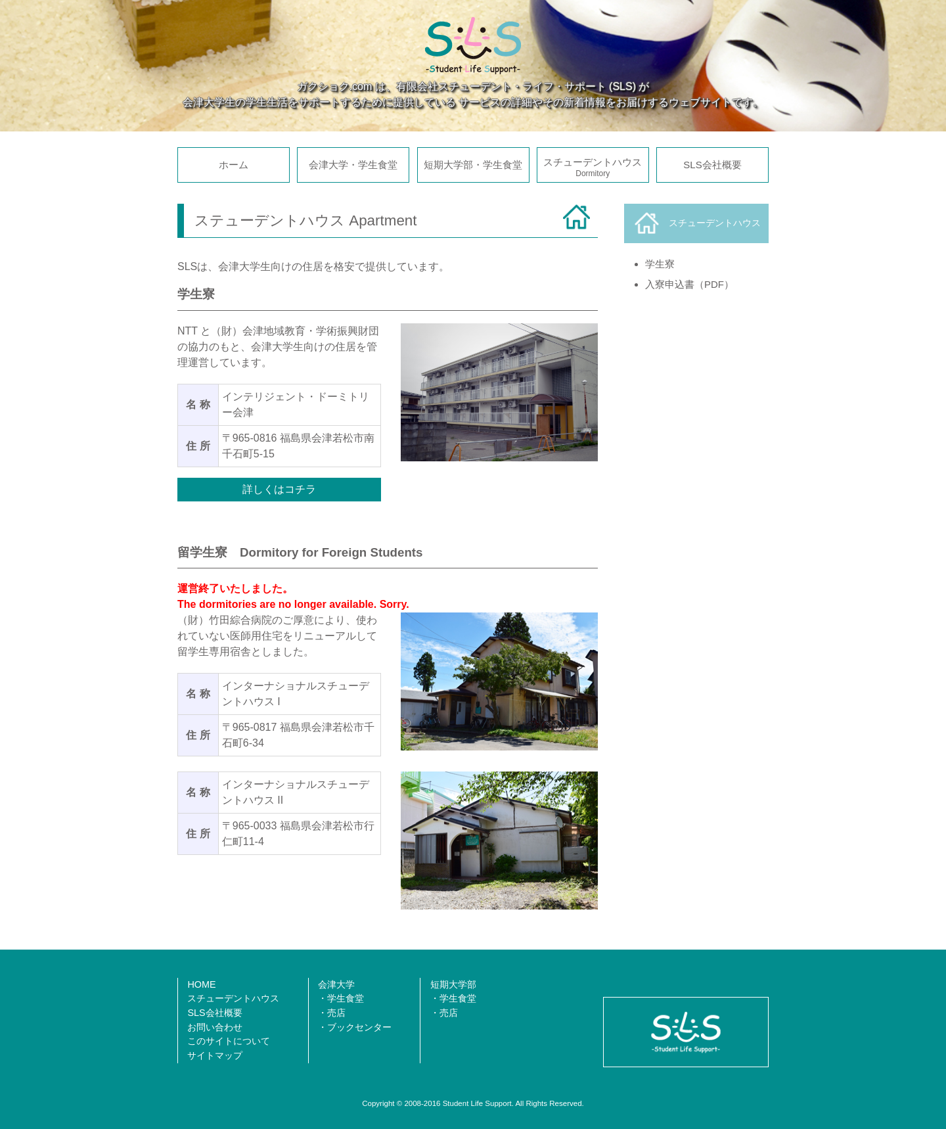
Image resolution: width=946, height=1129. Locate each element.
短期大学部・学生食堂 (473, 164)
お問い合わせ (214, 1027)
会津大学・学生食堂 (353, 164)
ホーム (233, 164)
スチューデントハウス (592, 167)
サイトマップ (214, 1055)
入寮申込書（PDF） (689, 284)
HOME (201, 984)
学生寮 (660, 263)
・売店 (332, 1012)
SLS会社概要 (712, 164)
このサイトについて (228, 1041)
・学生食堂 (341, 998)
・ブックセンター (355, 1027)
